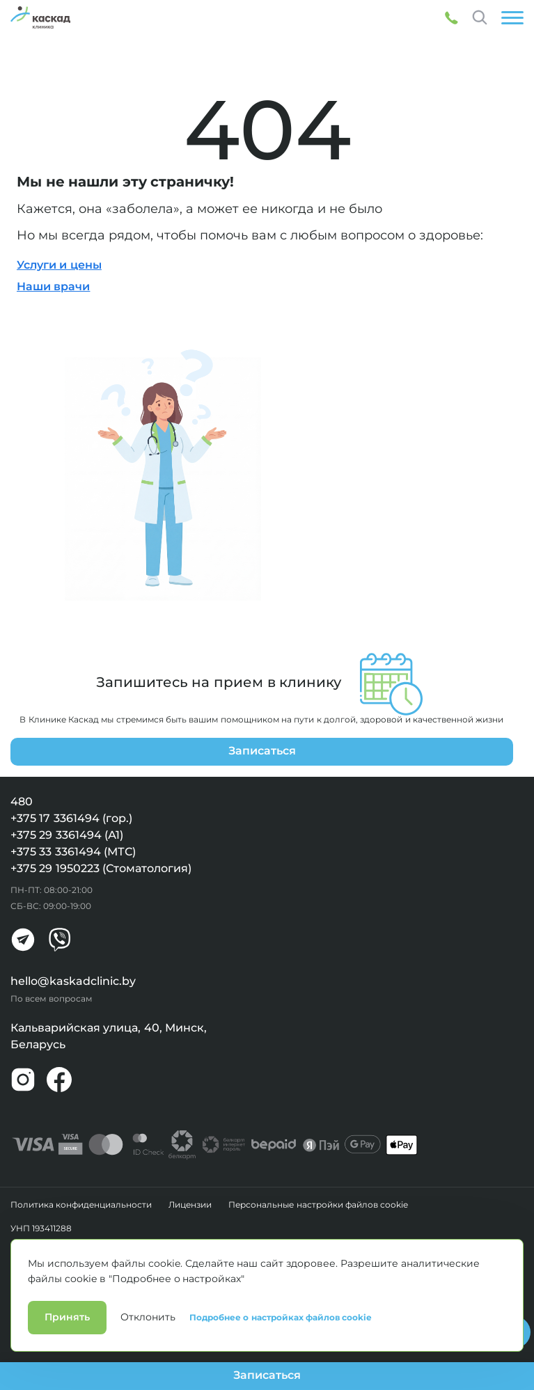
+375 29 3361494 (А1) (66, 835)
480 (21, 801)
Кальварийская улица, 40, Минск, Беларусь (108, 1036)
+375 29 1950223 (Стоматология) (100, 868)
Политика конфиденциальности (81, 1205)
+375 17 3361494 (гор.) (71, 818)
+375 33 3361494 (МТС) (73, 852)
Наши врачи (53, 286)
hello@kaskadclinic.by (73, 981)
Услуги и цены (59, 265)
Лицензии (190, 1205)
